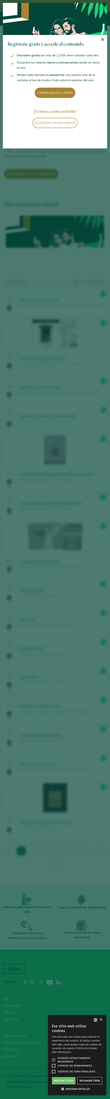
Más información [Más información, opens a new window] (61, 1052)
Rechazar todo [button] (90, 1080)
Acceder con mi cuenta (55, 123)
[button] (77, 1089)
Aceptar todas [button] (64, 1080)
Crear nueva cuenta (55, 93)
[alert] (77, 1055)
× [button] (100, 1019)
